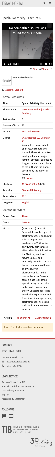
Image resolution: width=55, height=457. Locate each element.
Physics (25, 216)
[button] (41, 64)
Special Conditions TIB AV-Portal (18, 386)
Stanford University (32, 190)
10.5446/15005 (29, 184)
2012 (24, 196)
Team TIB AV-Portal (11, 351)
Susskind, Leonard (31, 131)
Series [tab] (8, 318)
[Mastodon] (4, 417)
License (27, 178)
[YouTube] (11, 417)
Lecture (25, 222)
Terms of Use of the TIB (13, 382)
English (25, 202)
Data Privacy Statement (13, 390)
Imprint (5, 394)
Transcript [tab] (23, 318)
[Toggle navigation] (44, 3)
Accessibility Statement (13, 398)
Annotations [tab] (43, 318)
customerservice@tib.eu (16, 361)
